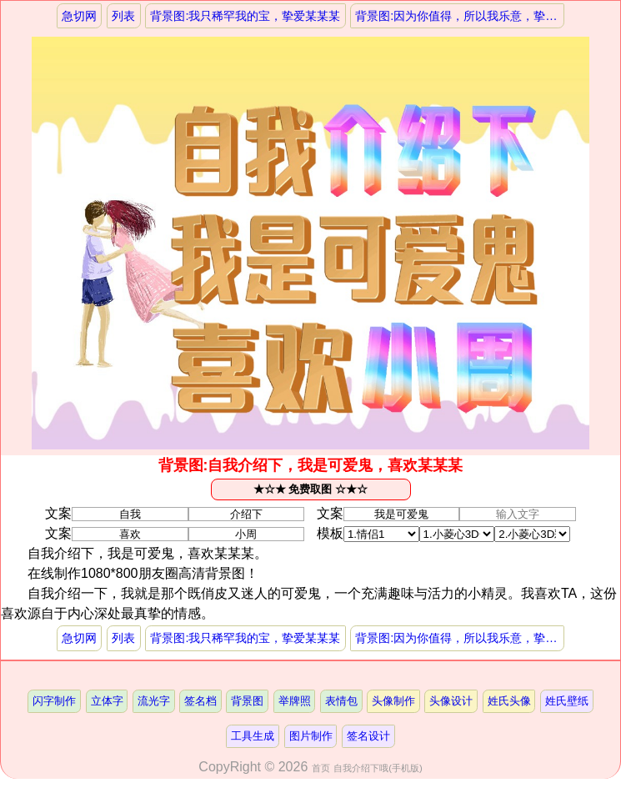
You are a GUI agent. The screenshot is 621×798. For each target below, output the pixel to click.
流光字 (154, 701)
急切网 (79, 16)
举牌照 (294, 701)
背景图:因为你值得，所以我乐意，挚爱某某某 (459, 16)
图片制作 (311, 736)
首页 (321, 768)
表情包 (341, 701)
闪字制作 (54, 701)
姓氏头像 (509, 701)
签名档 (200, 701)
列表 (123, 16)
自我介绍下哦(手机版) (377, 768)
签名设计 (368, 736)
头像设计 (451, 701)
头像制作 (393, 701)
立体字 (107, 701)
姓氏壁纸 (566, 701)
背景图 (247, 701)
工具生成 (252, 736)
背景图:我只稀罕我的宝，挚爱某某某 (245, 16)
